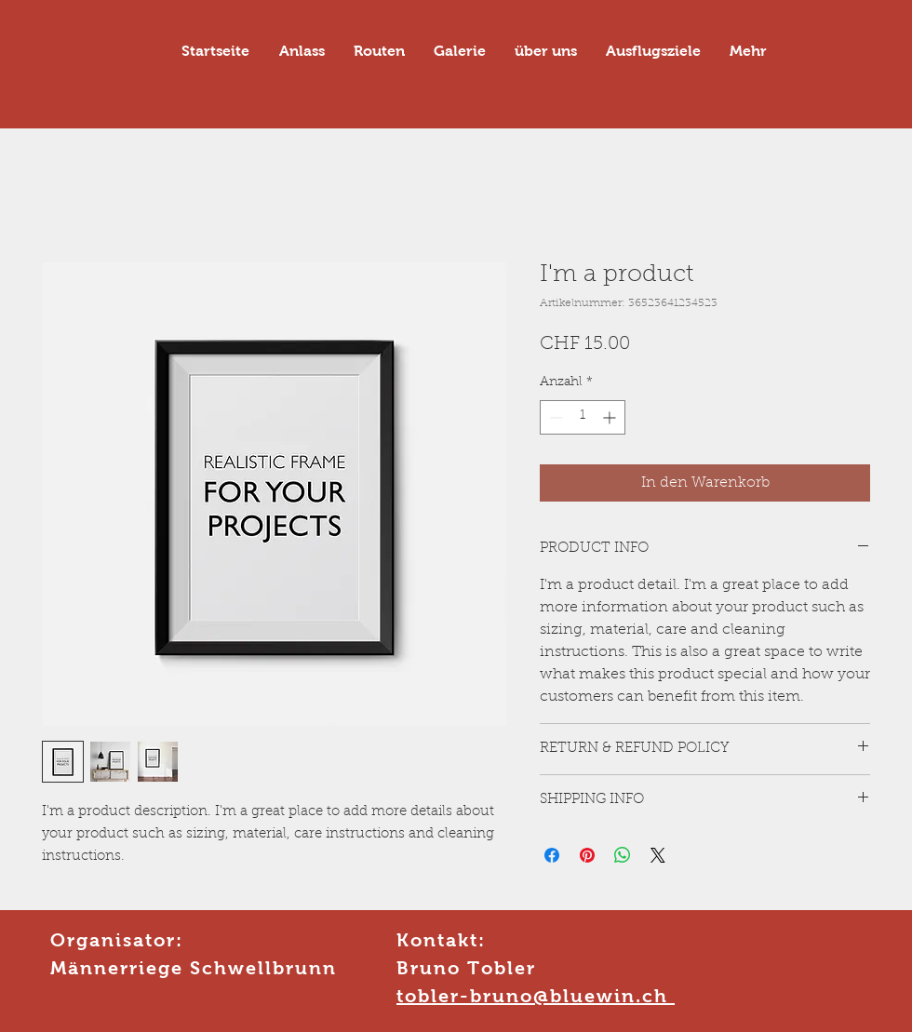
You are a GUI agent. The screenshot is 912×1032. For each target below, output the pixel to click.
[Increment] (611, 417)
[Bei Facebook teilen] (552, 855)
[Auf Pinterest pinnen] (587, 855)
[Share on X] (658, 855)
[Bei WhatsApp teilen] (622, 855)
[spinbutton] (582, 417)
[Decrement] (554, 417)
